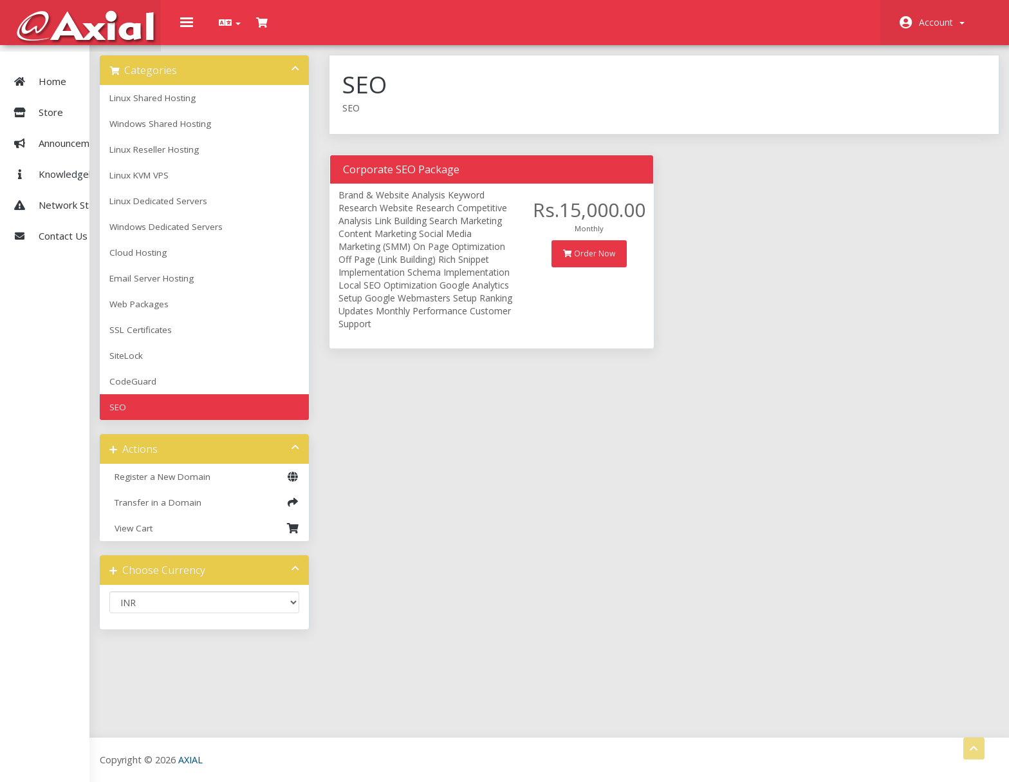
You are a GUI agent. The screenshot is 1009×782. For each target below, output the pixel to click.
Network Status (58, 190)
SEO (198, 417)
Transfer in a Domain (274, 512)
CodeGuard (213, 391)
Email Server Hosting (232, 288)
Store (76, 97)
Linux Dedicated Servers (239, 210)
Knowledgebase (59, 159)
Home (37, 67)
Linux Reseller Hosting (235, 159)
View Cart (274, 538)
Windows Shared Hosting (241, 133)
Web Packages (220, 313)
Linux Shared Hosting (233, 107)
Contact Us (48, 221)
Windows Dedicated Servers (247, 236)
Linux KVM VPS (220, 185)
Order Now (620, 263)
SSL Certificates (221, 339)
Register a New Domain (274, 486)
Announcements (59, 128)
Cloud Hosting (219, 262)
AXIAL (271, 759)
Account (942, 22)
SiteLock (207, 365)
